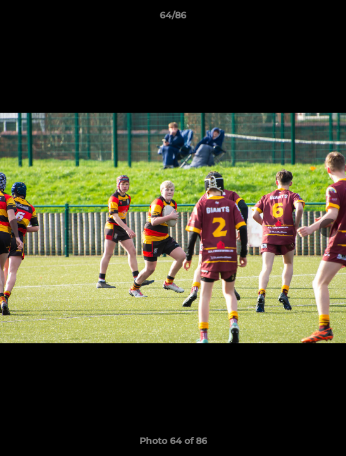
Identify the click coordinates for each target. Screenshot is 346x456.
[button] (330, 18)
